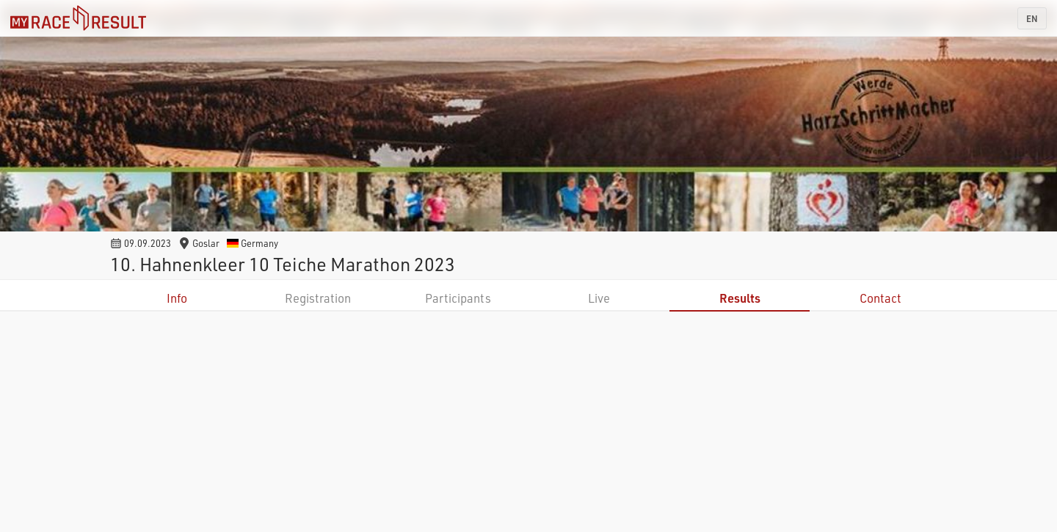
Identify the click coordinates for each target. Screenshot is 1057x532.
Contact (880, 298)
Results (739, 298)
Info (177, 298)
